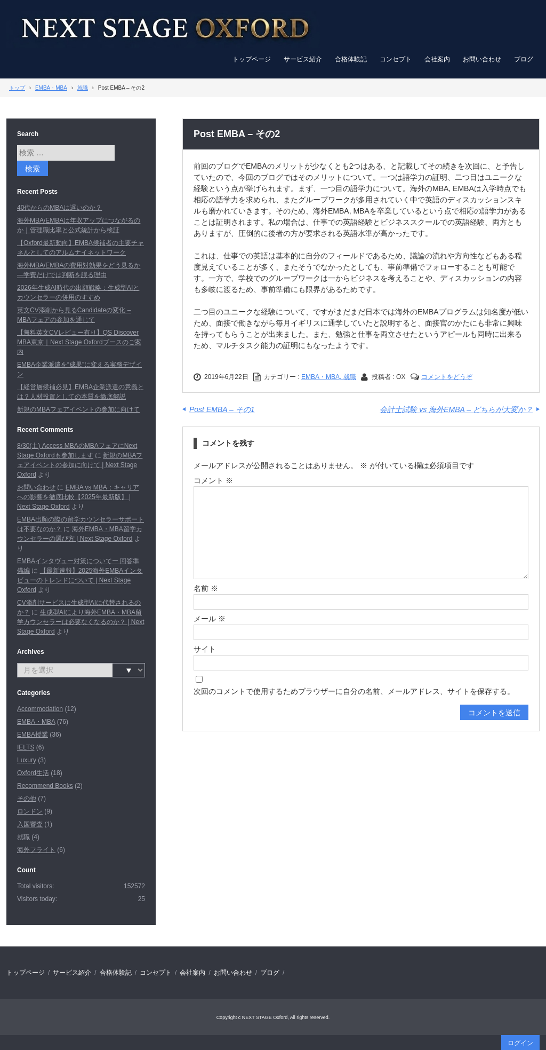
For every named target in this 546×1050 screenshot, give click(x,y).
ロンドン (30, 811)
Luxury (26, 760)
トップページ (251, 59)
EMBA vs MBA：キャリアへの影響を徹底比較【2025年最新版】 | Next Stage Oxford (78, 497)
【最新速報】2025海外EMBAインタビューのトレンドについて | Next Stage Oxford (79, 580)
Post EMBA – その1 (221, 409)
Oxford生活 (33, 773)
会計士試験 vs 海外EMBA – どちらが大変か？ (456, 409)
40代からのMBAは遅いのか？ (59, 207)
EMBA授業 (32, 734)
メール (210, 618)
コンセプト (396, 59)
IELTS (25, 747)
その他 (26, 798)
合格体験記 (351, 59)
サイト (205, 649)
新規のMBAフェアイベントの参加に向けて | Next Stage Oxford (79, 465)
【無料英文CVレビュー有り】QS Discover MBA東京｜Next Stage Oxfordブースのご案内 (79, 342)
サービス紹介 (303, 59)
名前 (206, 588)
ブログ (523, 59)
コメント (213, 480)
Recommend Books (45, 786)
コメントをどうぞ (446, 377)
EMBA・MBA (36, 721)
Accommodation (40, 709)
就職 (23, 837)
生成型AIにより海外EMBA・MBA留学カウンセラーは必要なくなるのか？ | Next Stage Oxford (80, 622)
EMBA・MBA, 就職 (328, 377)
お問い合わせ (482, 59)
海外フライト (36, 850)
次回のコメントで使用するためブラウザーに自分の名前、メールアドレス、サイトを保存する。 (354, 691)
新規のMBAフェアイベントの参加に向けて (78, 409)
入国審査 (30, 824)
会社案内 (437, 59)
